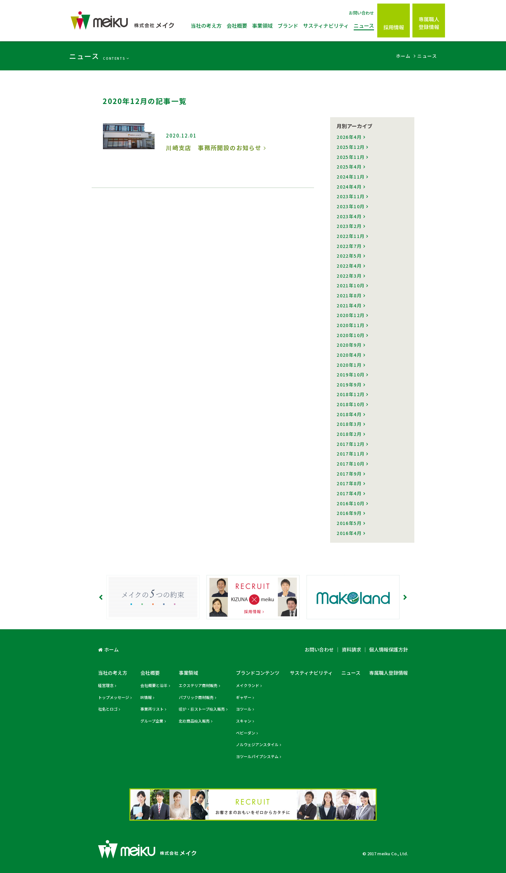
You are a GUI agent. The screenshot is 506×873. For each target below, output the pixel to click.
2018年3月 (349, 424)
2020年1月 (349, 365)
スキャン (243, 721)
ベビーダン (245, 732)
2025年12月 (351, 147)
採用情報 (393, 27)
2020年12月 (351, 315)
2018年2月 (349, 434)
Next (405, 597)
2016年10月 (351, 503)
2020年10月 (351, 335)
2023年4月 (349, 216)
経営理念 (106, 685)
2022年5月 (349, 255)
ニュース (364, 25)
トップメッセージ (113, 697)
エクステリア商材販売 (198, 685)
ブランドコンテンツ (257, 672)
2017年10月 (351, 463)
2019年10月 (351, 374)
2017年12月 (351, 444)
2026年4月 (349, 137)
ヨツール (243, 709)
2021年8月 (349, 295)
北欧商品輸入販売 (194, 721)
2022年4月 (349, 265)
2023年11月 (351, 196)
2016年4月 (349, 533)
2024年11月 (351, 176)
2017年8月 (349, 483)
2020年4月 (349, 355)
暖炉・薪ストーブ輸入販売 (202, 709)
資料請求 (351, 649)
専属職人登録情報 (429, 23)
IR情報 (146, 697)
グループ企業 (151, 721)
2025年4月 (349, 166)
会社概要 (237, 25)
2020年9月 (349, 345)
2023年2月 (349, 226)
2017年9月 (349, 473)
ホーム (111, 649)
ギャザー (243, 697)
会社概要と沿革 (153, 685)
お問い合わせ (361, 13)
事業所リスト (152, 709)
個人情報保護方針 (388, 649)
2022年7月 (349, 246)
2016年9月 (349, 513)
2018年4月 (349, 414)
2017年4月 (349, 493)
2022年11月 (351, 236)
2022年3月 (349, 275)
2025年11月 (351, 157)
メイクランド (247, 685)
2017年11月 (351, 453)
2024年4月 (349, 186)
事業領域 (262, 25)
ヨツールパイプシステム (257, 756)
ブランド (288, 25)
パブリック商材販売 (196, 697)
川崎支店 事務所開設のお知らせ (214, 147)
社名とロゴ (107, 709)
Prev (101, 597)
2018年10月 (351, 404)
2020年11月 (351, 325)
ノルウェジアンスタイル (257, 744)
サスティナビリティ (326, 25)
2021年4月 (349, 305)
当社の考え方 (206, 25)
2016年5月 (349, 523)
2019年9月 (349, 384)
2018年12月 (351, 394)
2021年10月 (351, 285)
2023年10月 (351, 206)
